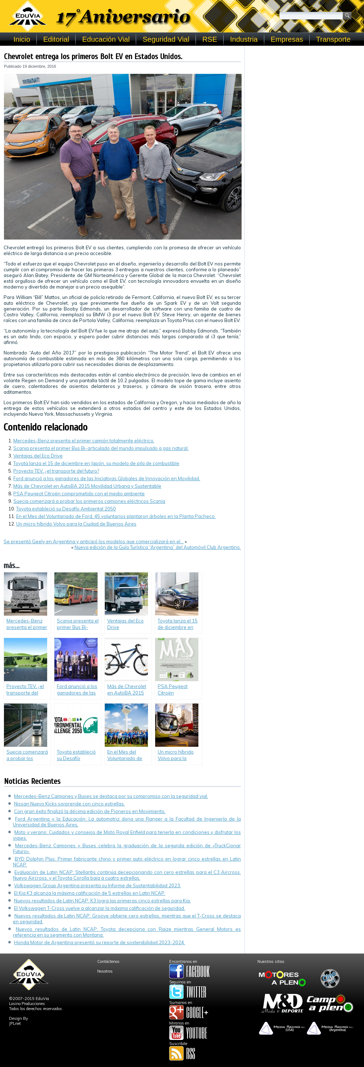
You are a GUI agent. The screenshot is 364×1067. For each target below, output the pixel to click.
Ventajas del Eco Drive (38, 456)
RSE (209, 39)
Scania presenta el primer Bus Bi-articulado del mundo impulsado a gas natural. (101, 448)
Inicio (21, 39)
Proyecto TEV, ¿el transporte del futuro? (56, 471)
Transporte (333, 39)
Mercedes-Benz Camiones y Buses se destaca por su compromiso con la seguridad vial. (111, 796)
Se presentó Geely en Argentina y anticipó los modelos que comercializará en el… (94, 541)
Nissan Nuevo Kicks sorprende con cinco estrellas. (69, 804)
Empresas (287, 39)
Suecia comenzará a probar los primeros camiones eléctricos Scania (89, 501)
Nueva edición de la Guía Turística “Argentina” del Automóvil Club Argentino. (158, 547)
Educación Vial (106, 39)
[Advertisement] (304, 94)
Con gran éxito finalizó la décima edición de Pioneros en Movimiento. (90, 811)
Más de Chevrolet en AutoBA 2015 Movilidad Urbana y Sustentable (87, 486)
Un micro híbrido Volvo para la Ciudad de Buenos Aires (76, 524)
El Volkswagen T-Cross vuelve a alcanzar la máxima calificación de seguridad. (99, 908)
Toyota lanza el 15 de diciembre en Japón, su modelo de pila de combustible (96, 463)
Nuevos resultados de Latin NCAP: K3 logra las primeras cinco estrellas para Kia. (102, 900)
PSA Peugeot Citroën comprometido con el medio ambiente (79, 493)
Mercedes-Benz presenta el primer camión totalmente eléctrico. (83, 440)
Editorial (56, 39)
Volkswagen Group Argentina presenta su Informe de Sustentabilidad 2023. (97, 885)
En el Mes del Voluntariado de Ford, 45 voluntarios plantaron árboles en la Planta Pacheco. (116, 516)
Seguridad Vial (166, 39)
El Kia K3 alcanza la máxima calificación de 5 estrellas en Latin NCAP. (89, 893)
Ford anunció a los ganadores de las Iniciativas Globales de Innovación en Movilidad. (106, 478)
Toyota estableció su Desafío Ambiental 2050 (66, 509)
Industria (244, 39)
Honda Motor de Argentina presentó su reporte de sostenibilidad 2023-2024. (99, 942)
